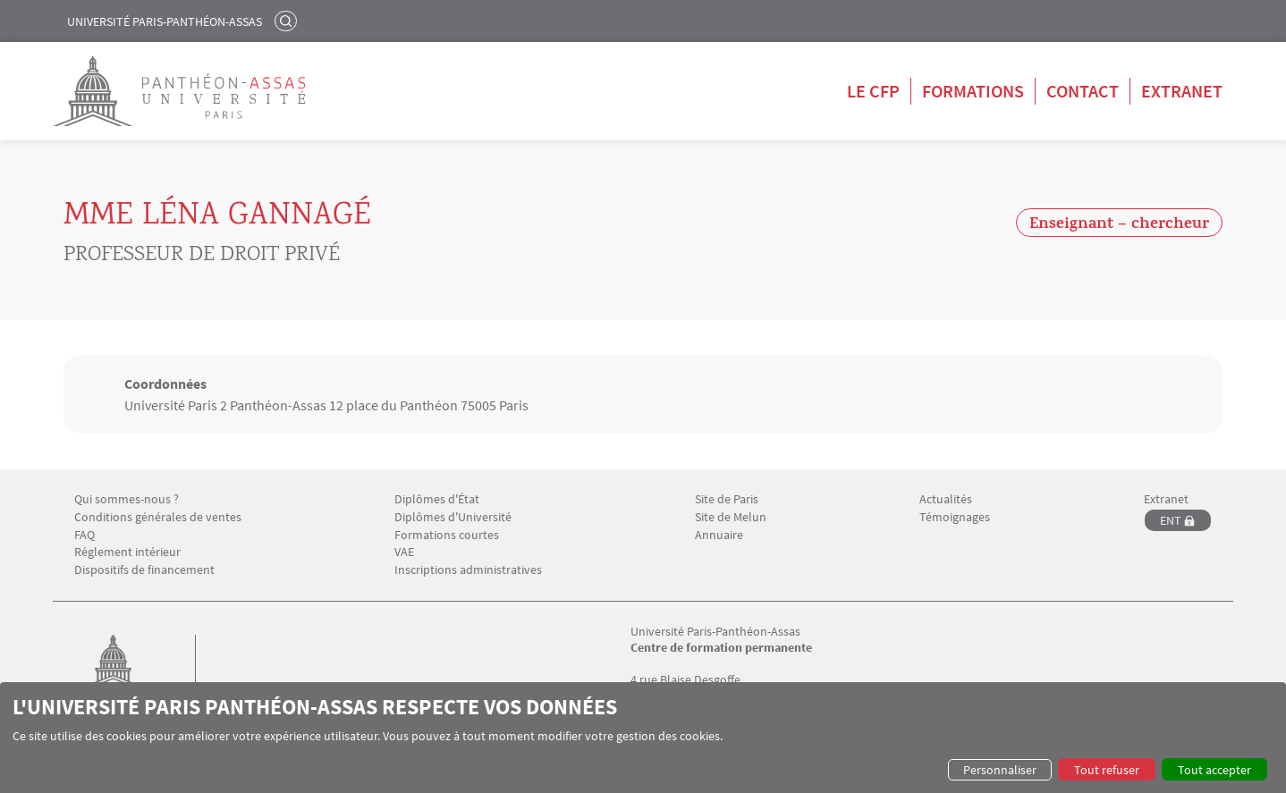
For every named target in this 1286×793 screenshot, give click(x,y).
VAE (404, 552)
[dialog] (643, 737)
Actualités (945, 499)
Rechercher (288, 21)
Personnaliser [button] (999, 770)
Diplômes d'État (436, 499)
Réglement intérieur (127, 552)
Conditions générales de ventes (157, 517)
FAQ (84, 535)
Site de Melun (730, 517)
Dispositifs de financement (144, 570)
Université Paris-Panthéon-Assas (164, 21)
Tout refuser (1106, 770)
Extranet (1182, 91)
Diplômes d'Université (453, 517)
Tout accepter (1214, 770)
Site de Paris (726, 499)
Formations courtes (446, 535)
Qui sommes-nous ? (126, 499)
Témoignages (954, 517)
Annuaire (719, 535)
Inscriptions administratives (468, 570)
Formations (973, 91)
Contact (1082, 91)
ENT (1170, 520)
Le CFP (873, 91)
